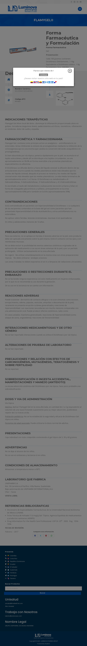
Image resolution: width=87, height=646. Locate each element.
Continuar (43, 75)
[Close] (70, 71)
